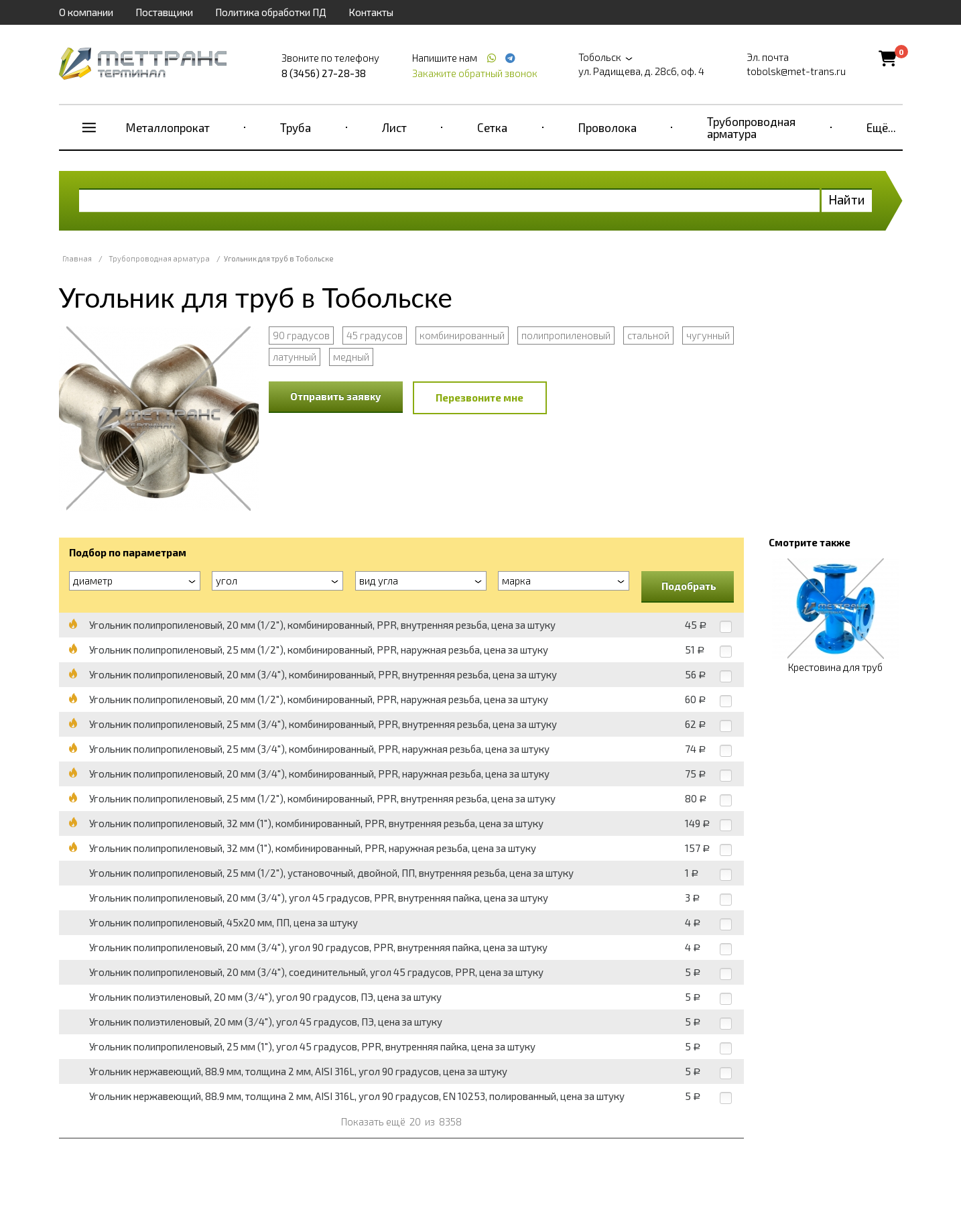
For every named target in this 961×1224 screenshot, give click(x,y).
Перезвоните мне (479, 397)
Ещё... (881, 127)
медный (351, 357)
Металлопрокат (168, 127)
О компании (86, 12)
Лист (394, 127)
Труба (295, 127)
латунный (294, 357)
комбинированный (462, 335)
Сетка (492, 127)
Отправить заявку (335, 396)
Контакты (370, 12)
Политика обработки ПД (270, 12)
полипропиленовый (566, 335)
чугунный (708, 335)
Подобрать (688, 586)
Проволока (607, 127)
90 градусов (301, 335)
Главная (77, 258)
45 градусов (374, 335)
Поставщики (164, 12)
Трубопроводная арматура (751, 127)
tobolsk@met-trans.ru (796, 71)
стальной (648, 335)
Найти (846, 199)
